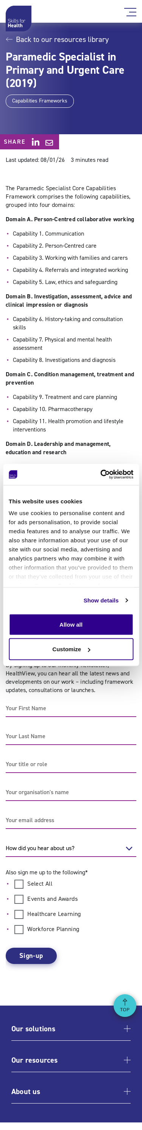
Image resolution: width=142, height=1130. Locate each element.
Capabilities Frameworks (39, 100)
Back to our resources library (57, 39)
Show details (101, 600)
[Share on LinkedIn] (35, 142)
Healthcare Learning (54, 914)
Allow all (71, 624)
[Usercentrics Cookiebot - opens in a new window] (101, 475)
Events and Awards (52, 899)
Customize (71, 649)
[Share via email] (49, 143)
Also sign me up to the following (47, 872)
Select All (39, 884)
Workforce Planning (53, 929)
